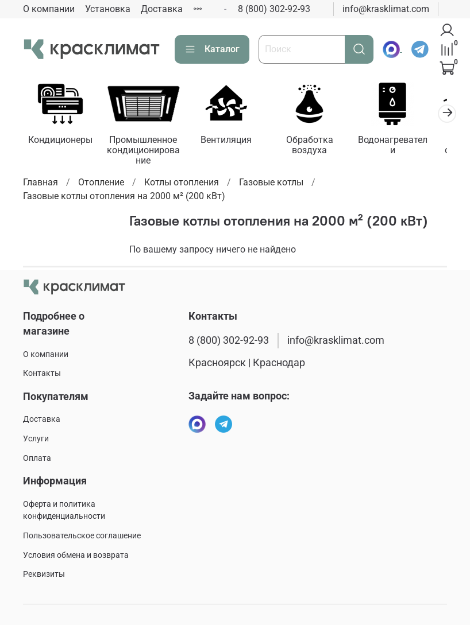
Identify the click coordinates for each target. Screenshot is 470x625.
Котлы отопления (181, 183)
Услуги (36, 439)
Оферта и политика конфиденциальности (64, 510)
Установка (107, 8)
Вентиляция (234, 142)
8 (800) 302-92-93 (274, 8)
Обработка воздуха (321, 147)
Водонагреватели (408, 142)
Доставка (162, 8)
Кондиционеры (62, 142)
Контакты (42, 373)
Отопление (101, 183)
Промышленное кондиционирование (148, 152)
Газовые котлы (271, 183)
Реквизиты (44, 574)
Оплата (37, 458)
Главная (40, 183)
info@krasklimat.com (385, 8)
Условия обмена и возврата (76, 555)
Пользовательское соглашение (82, 536)
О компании (49, 8)
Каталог (212, 49)
